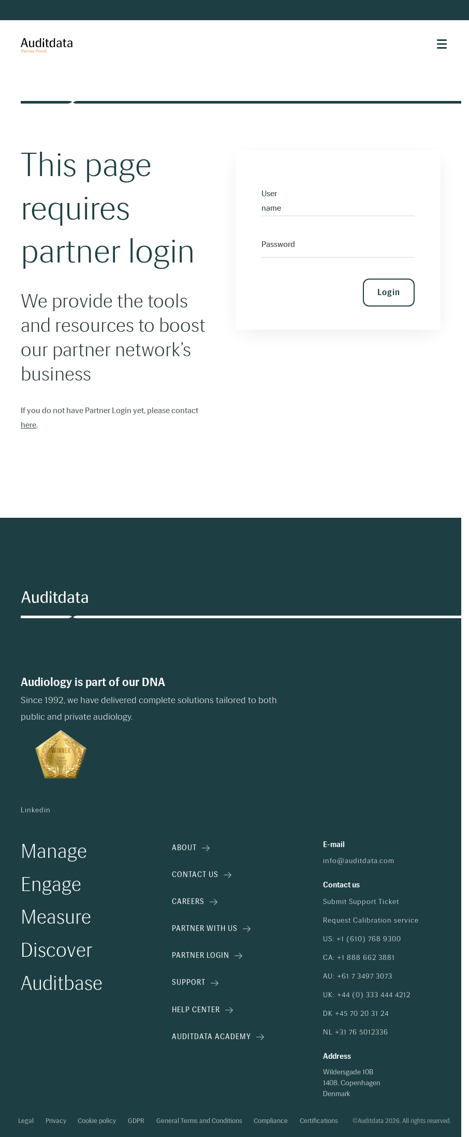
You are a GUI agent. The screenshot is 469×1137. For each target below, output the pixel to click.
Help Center (202, 1009)
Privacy (56, 1121)
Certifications (319, 1121)
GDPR (136, 1121)
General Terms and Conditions (199, 1121)
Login (388, 292)
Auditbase (61, 983)
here (28, 425)
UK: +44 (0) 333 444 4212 (367, 995)
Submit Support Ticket (361, 902)
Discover (56, 950)
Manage (54, 851)
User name (271, 200)
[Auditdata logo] (54, 597)
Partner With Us (211, 928)
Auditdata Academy (218, 1036)
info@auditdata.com (358, 861)
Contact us (201, 874)
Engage (51, 884)
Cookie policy (97, 1121)
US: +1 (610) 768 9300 (362, 939)
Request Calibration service (371, 920)
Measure (56, 917)
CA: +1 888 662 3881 (359, 958)
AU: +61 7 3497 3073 (357, 976)
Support (195, 982)
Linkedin (36, 810)
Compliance (271, 1121)
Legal (26, 1121)
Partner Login (207, 955)
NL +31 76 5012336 (355, 1032)
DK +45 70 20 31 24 (356, 1014)
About (191, 847)
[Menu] (442, 44)
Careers (194, 901)
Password (278, 244)
